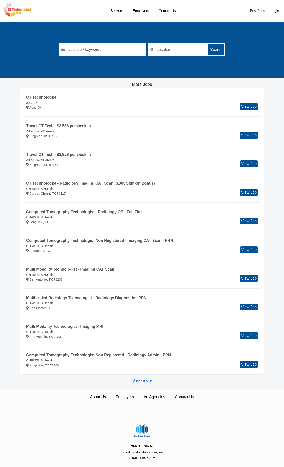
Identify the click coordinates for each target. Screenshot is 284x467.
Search (216, 49)
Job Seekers (113, 11)
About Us (98, 397)
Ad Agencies (154, 397)
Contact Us (167, 11)
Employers (141, 11)
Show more (142, 380)
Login (275, 11)
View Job (249, 106)
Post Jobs (257, 11)
